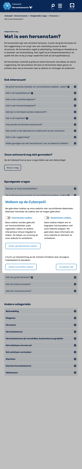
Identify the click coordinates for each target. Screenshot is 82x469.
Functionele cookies (22, 218)
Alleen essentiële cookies (21, 267)
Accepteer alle (66, 267)
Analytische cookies (61, 218)
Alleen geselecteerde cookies (23, 246)
